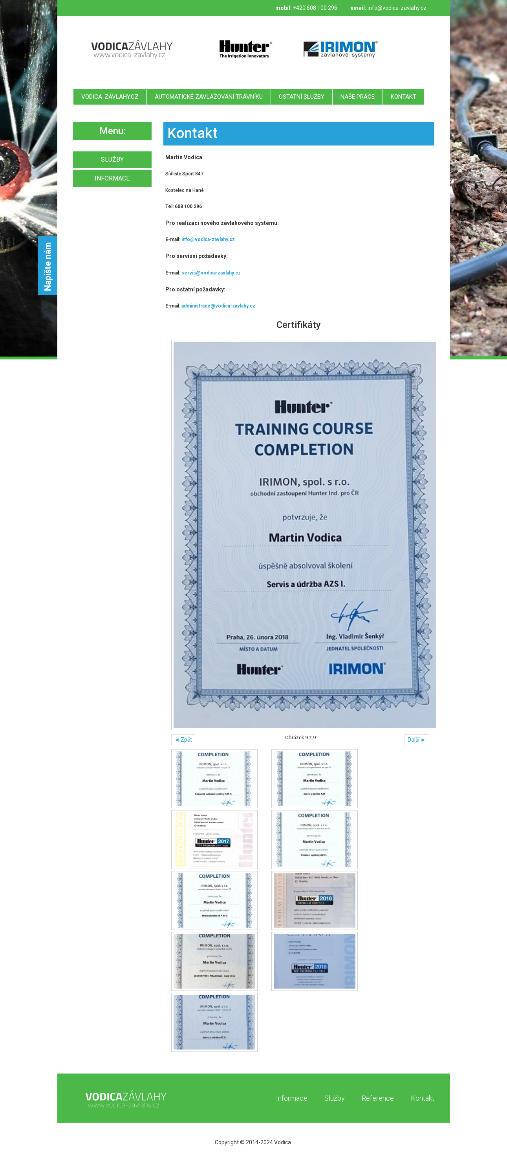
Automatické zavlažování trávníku (209, 96)
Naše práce (357, 96)
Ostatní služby (301, 96)
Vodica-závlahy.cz (110, 96)
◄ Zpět (183, 740)
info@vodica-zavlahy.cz (397, 8)
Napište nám (48, 266)
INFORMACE (112, 178)
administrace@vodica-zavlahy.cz (218, 306)
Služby (334, 1098)
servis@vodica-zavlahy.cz (211, 273)
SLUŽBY (112, 159)
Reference (378, 1098)
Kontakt (403, 96)
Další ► (417, 740)
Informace (291, 1098)
